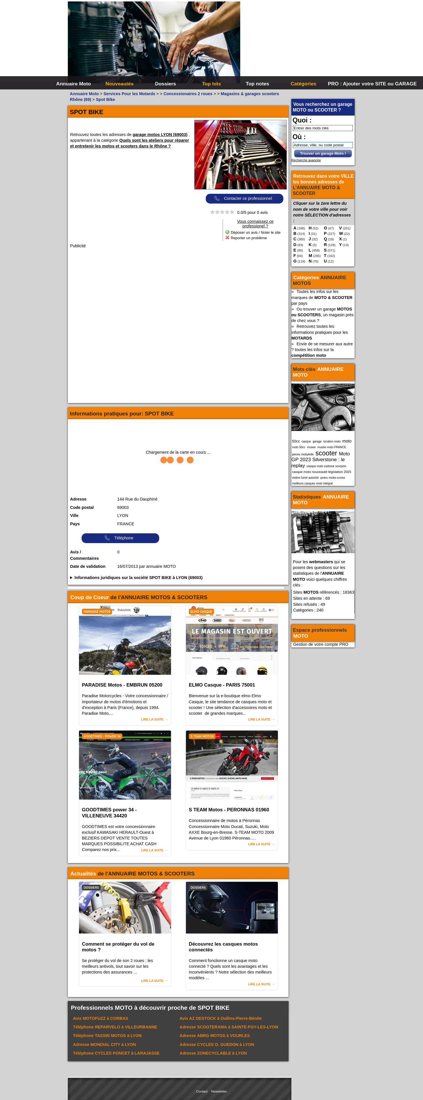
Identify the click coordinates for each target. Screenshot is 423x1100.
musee (311, 447)
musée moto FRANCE (332, 447)
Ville (74, 515)
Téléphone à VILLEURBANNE (115, 1027)
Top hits (211, 84)
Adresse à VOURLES (215, 1035)
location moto (332, 441)
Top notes (257, 84)
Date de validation (87, 566)
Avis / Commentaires (84, 555)
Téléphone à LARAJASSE (116, 1053)
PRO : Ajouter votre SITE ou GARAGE (350, 84)
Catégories (303, 84)
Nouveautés (119, 84)
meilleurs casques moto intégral (312, 483)
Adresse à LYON (104, 1044)
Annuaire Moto (73, 84)
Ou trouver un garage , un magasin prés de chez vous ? (322, 315)
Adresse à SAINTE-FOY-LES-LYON (229, 1027)
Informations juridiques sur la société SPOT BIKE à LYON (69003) (138, 577)
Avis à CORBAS (100, 1018)
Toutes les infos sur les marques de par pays (321, 297)
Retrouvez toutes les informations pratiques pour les (319, 332)
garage (317, 441)
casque (306, 441)
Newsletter (219, 1091)
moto (346, 441)
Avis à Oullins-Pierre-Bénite (221, 1018)
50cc (296, 441)
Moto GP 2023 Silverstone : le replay (320, 459)
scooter (326, 453)
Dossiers (165, 84)
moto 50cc (298, 447)
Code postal (82, 507)
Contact (202, 1091)
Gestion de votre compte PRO (320, 644)
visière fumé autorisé (305, 477)
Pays (75, 524)
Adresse (78, 499)
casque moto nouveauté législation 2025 (321, 472)
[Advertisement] (297, 43)
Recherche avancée (306, 160)
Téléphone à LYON (107, 1035)
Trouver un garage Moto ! (323, 153)
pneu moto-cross (332, 477)
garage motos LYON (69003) (160, 134)
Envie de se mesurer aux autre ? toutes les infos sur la (322, 350)
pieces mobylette (303, 454)
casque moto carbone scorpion (326, 466)
